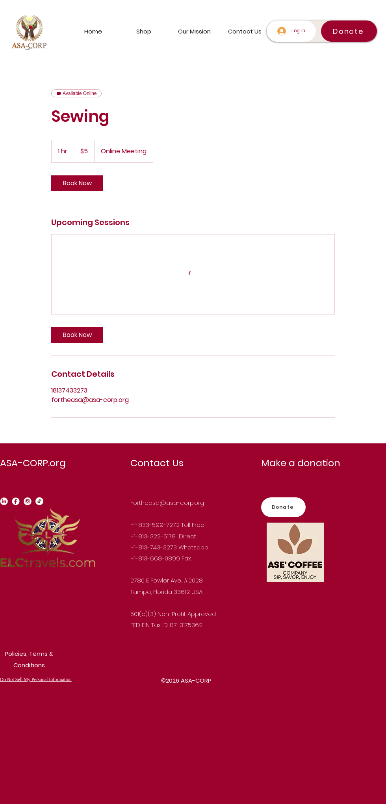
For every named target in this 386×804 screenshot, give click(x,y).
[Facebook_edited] (16, 501)
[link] (77, 183)
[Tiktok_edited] (39, 501)
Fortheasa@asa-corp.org (167, 503)
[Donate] (349, 31)
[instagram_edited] (28, 501)
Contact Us (157, 462)
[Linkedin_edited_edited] (4, 501)
